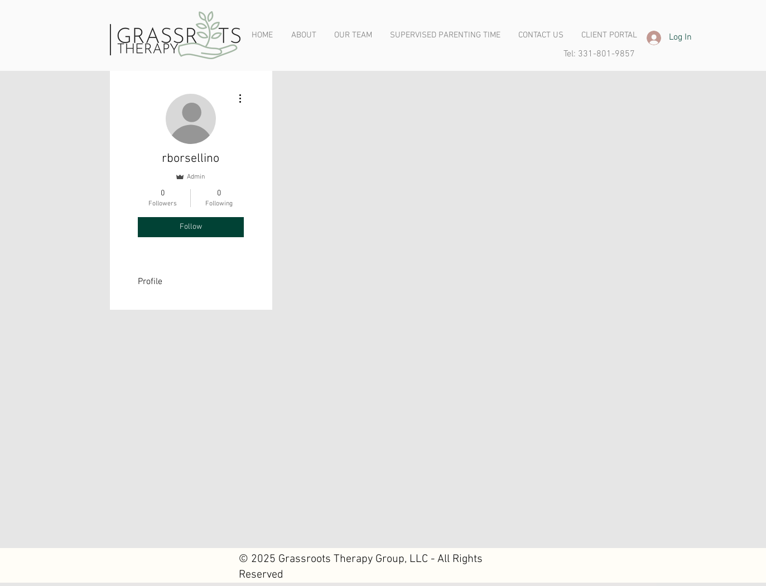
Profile (150, 281)
